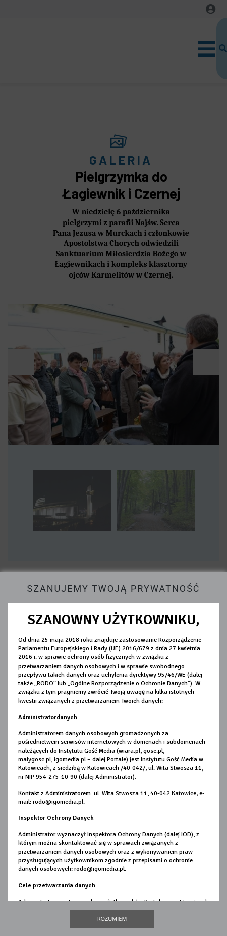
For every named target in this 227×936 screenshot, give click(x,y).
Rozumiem (112, 918)
